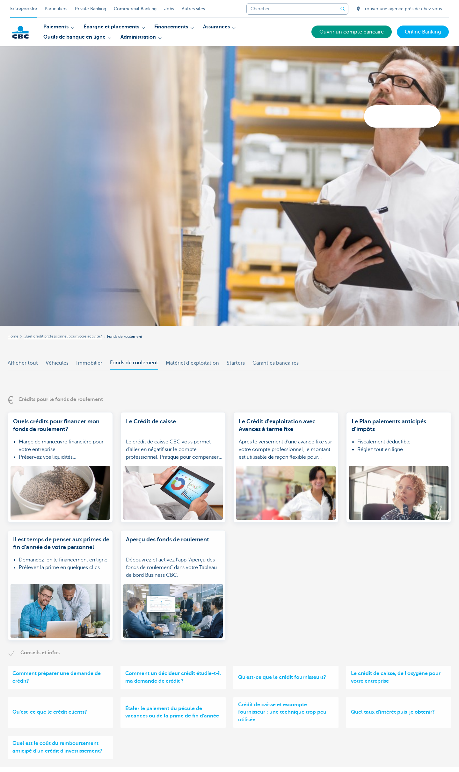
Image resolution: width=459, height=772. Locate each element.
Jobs (169, 8)
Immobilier (89, 363)
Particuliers (56, 8)
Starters (236, 363)
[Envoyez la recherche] (342, 9)
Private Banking (90, 8)
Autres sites (193, 8)
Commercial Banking (135, 8)
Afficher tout (23, 363)
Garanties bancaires (275, 363)
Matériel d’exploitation (192, 363)
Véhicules (57, 363)
